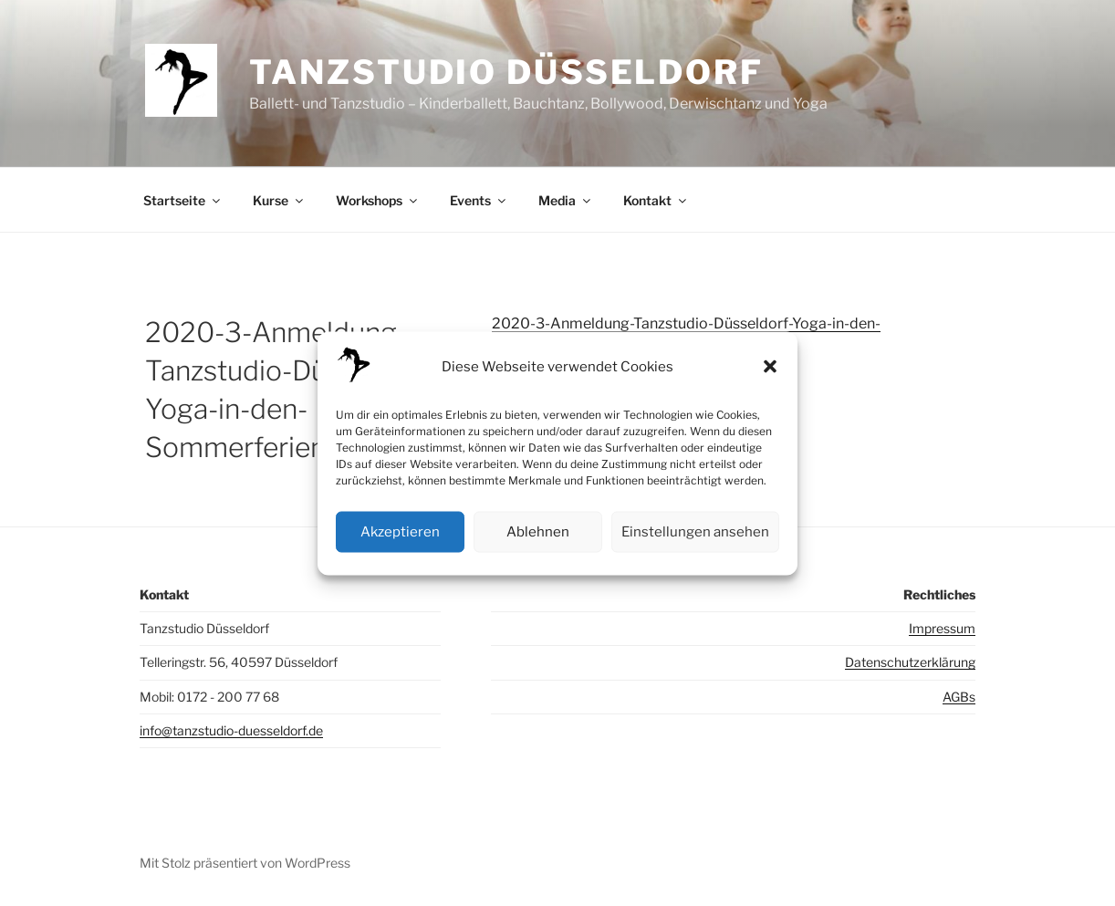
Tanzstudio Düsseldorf (506, 72)
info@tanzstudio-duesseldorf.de (231, 730)
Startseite (183, 200)
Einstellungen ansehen (695, 532)
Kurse (279, 200)
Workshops (378, 200)
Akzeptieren (400, 532)
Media (565, 200)
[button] (770, 367)
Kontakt (656, 200)
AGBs (959, 696)
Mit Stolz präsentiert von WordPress (245, 862)
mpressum (943, 628)
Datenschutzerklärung (910, 662)
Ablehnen (537, 532)
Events (479, 200)
